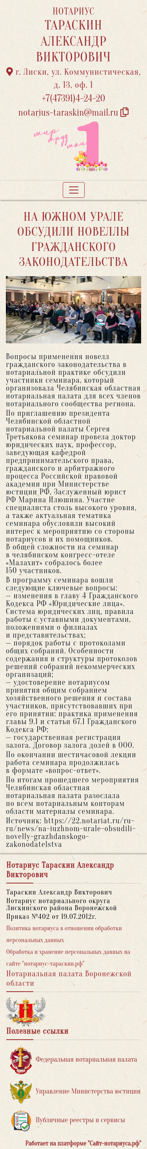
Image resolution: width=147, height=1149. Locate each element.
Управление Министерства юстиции (75, 1091)
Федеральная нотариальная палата (73, 1060)
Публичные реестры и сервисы (67, 1120)
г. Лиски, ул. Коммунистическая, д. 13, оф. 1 (73, 78)
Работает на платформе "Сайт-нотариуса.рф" (83, 1143)
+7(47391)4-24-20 (73, 98)
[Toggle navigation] (74, 190)
